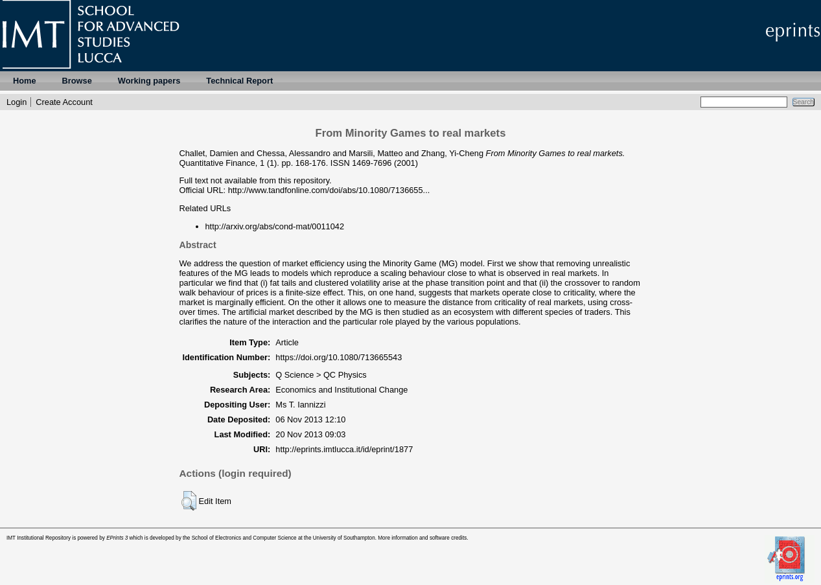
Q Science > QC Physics (320, 375)
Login (16, 102)
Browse (77, 81)
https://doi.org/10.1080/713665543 (338, 357)
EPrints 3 (117, 538)
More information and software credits (422, 538)
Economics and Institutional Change (341, 390)
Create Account (64, 102)
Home (24, 81)
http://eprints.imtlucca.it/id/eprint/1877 (344, 449)
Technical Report (239, 81)
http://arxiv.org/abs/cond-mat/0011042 (275, 226)
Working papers (149, 81)
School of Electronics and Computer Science (244, 538)
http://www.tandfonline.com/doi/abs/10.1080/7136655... (329, 190)
